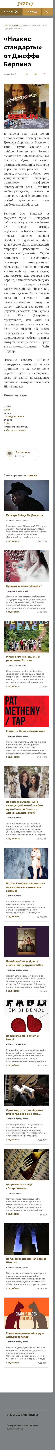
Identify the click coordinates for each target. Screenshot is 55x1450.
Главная (7, 25)
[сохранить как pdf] (44, 74)
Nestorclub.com (16, 1429)
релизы (17, 25)
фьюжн (22, 430)
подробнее (12, 541)
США (6, 423)
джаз (7, 409)
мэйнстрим (10, 430)
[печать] (35, 74)
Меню (32, 11)
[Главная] (26, 4)
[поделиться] (26, 74)
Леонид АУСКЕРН (14, 416)
